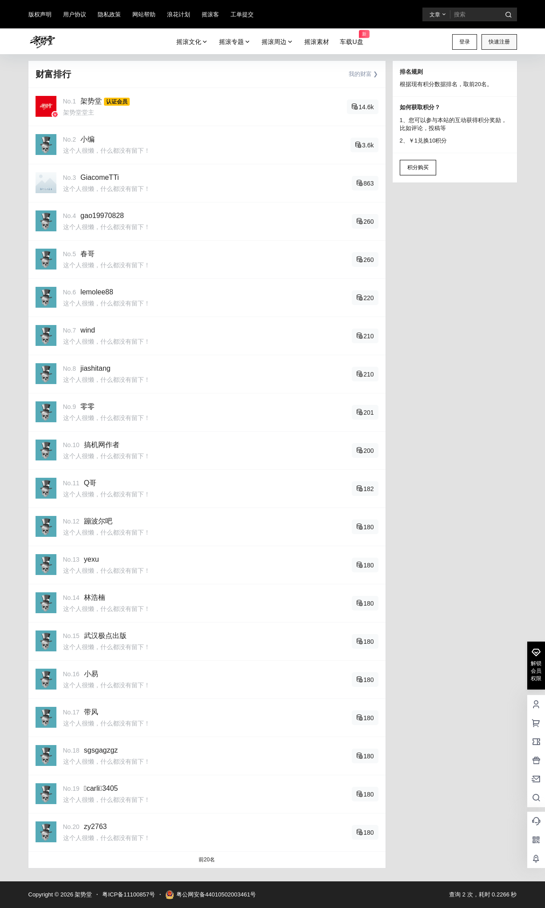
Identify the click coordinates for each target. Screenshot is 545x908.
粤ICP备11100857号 (128, 894)
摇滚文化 (192, 42)
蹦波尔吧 (98, 521)
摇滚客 (210, 14)
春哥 (87, 254)
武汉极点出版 (105, 635)
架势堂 (91, 101)
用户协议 (74, 14)
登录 (464, 42)
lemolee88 (96, 292)
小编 (87, 139)
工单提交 (242, 14)
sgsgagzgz (101, 750)
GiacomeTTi (99, 177)
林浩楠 (94, 597)
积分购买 (418, 167)
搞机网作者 (101, 444)
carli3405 (101, 788)
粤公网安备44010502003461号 (210, 894)
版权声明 (40, 14)
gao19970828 (102, 215)
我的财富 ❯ (363, 74)
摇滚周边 (278, 42)
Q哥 (90, 483)
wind (87, 330)
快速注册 (499, 42)
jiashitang (95, 368)
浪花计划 (178, 14)
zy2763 (95, 826)
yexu (91, 559)
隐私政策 (109, 14)
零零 (87, 406)
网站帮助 (143, 14)
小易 (91, 674)
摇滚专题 (235, 42)
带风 (91, 712)
